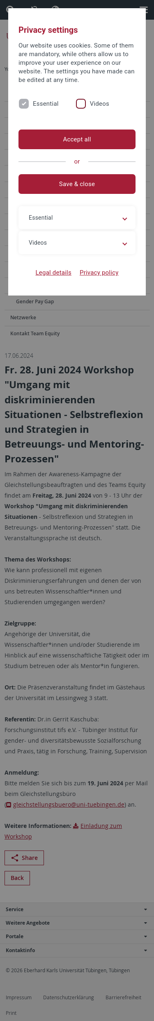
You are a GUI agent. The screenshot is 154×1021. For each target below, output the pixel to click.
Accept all (77, 139)
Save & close (77, 184)
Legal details (53, 272)
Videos (99, 103)
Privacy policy (99, 272)
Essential (46, 103)
